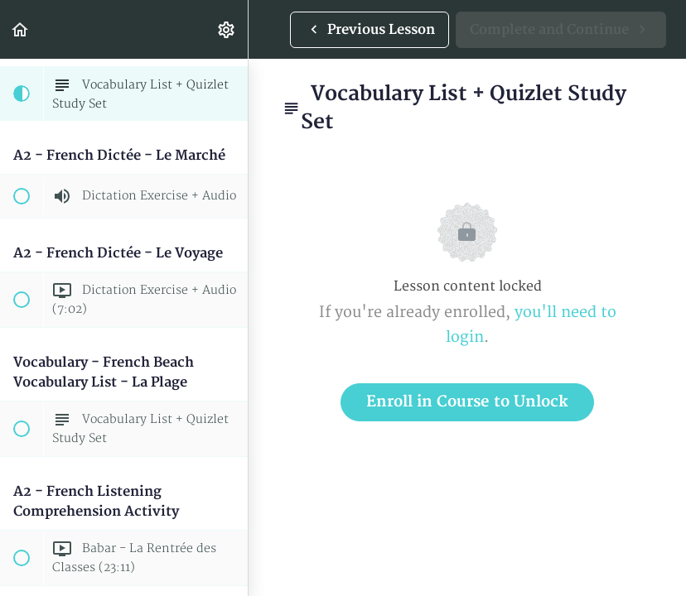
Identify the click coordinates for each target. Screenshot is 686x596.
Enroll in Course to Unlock (467, 401)
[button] (20, 29)
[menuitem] (227, 29)
